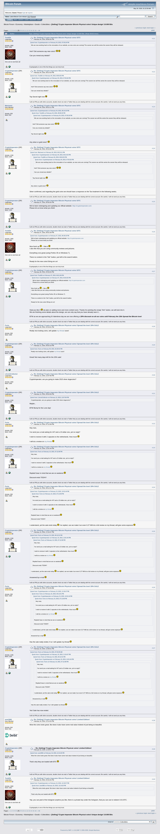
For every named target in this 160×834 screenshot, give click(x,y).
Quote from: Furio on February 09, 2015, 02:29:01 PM (46, 349)
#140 (153, 779)
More (39, 19)
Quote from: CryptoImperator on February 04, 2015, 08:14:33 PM (49, 110)
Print (153, 30)
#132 (153, 423)
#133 (153, 447)
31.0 (28, 16)
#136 (153, 587)
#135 (153, 531)
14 (31, 30)
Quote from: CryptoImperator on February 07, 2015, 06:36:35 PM (49, 235)
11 (25, 30)
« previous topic (140, 28)
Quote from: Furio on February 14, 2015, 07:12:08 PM (46, 451)
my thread (61, 331)
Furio (7, 325)
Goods (37, 24)
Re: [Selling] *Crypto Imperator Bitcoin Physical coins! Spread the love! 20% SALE (66, 325)
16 (35, 30)
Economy (19, 24)
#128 (153, 326)
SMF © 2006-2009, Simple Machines (88, 830)
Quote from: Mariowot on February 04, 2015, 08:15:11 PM (47, 152)
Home (9, 19)
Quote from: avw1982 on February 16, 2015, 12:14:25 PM (47, 753)
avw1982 (8, 719)
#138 (153, 720)
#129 (153, 345)
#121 (153, 38)
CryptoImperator (11, 71)
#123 (153, 106)
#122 (153, 71)
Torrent (33, 16)
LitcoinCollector (11, 374)
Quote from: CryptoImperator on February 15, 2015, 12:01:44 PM (49, 491)
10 (23, 30)
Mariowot (8, 106)
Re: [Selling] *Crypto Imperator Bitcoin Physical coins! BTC (57, 38)
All (39, 30)
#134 (153, 487)
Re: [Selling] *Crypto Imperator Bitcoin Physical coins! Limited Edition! (62, 719)
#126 (153, 231)
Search (21, 19)
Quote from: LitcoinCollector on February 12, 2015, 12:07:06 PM (49, 397)
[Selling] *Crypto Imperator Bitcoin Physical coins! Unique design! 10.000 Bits (82, 24)
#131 (153, 393)
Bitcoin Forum (9, 24)
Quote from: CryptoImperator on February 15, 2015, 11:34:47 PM (49, 591)
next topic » (151, 28)
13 (29, 30)
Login (26, 19)
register (30, 12)
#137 (153, 648)
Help (15, 19)
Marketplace (28, 24)
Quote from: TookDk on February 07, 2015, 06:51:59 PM (47, 275)
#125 (153, 201)
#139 (153, 749)
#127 (153, 271)
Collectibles (45, 24)
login (24, 12)
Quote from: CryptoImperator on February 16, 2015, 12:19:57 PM (49, 783)
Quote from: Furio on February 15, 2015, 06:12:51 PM (46, 535)
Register (33, 19)
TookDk (8, 38)
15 (33, 30)
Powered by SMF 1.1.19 (67, 830)
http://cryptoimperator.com (82, 206)
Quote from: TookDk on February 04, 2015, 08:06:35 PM (47, 75)
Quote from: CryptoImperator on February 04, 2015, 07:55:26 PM (49, 42)
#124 (153, 148)
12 (27, 30)
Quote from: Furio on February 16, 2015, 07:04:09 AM (46, 652)
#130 (153, 375)
